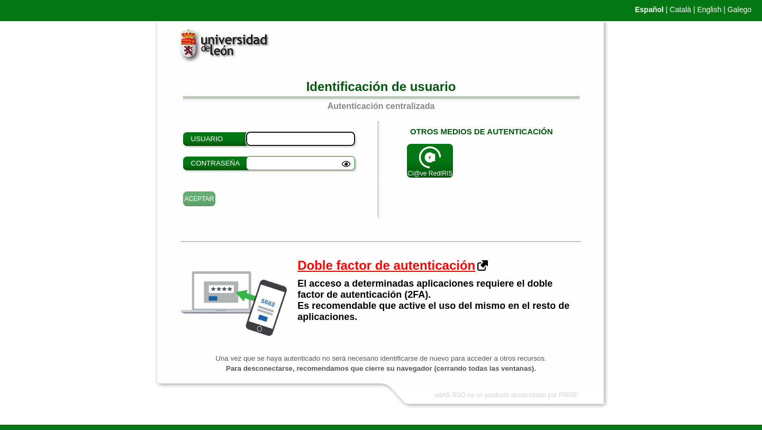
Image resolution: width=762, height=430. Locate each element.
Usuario (207, 139)
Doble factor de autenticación (386, 265)
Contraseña (215, 163)
